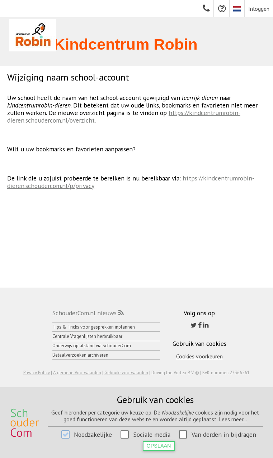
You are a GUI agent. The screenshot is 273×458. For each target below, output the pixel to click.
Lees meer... (233, 419)
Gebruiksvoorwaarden (126, 373)
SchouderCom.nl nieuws (84, 313)
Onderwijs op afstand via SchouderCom (91, 346)
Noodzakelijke (93, 434)
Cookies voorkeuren (199, 356)
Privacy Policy (36, 373)
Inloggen (258, 8)
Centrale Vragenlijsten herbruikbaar (87, 336)
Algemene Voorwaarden (77, 373)
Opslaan (159, 446)
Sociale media (151, 434)
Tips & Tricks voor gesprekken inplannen (93, 327)
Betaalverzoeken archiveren (80, 355)
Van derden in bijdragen (224, 434)
